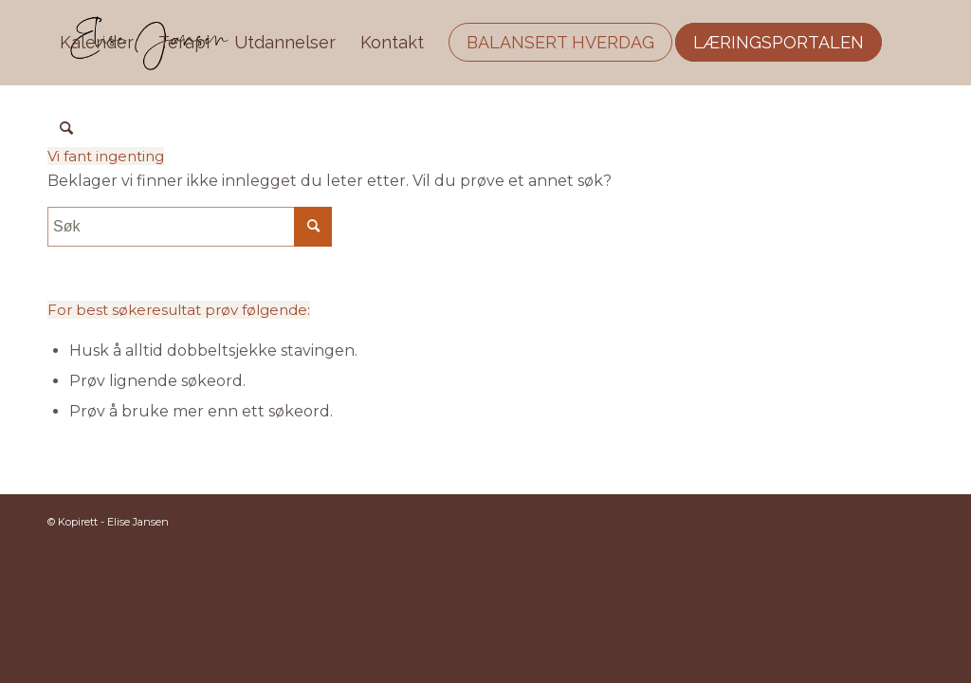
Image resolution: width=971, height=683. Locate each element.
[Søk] (66, 128)
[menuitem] (96, 42)
